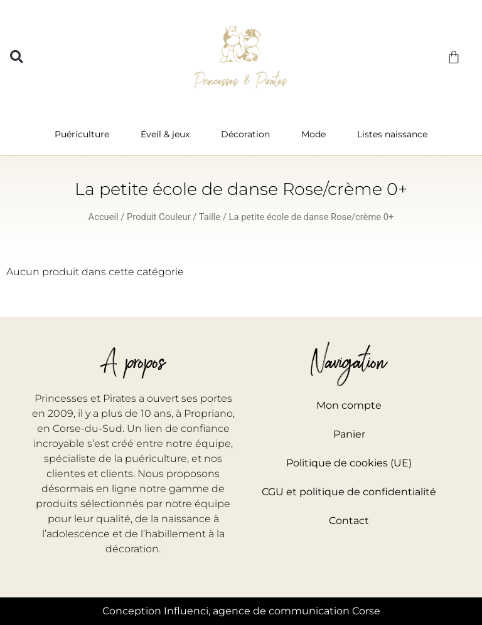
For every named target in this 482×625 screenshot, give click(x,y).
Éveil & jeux (168, 134)
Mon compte (349, 405)
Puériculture (85, 134)
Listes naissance (392, 134)
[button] (16, 56)
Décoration (248, 134)
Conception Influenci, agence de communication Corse (241, 611)
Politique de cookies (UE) (349, 463)
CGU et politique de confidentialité (349, 492)
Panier (349, 434)
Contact (349, 521)
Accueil (103, 217)
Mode (316, 134)
